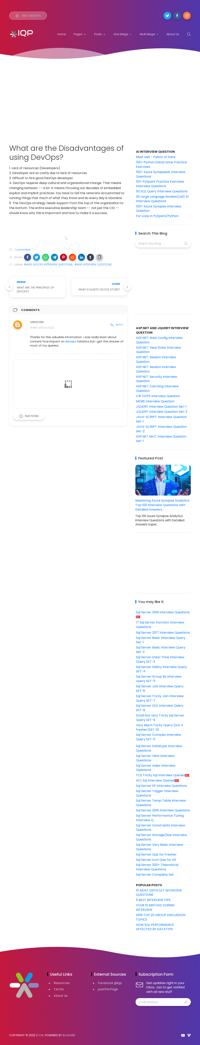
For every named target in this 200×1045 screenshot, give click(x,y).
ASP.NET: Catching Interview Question (157, 388)
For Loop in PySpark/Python (157, 216)
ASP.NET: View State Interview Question (158, 349)
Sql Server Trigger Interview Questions (157, 793)
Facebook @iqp (110, 983)
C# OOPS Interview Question (158, 396)
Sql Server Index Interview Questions (155, 767)
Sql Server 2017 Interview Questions (163, 632)
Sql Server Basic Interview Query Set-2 (160, 649)
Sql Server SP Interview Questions (161, 785)
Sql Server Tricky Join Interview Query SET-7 (160, 698)
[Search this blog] (163, 243)
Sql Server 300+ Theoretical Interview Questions (157, 867)
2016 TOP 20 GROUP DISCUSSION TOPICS (160, 917)
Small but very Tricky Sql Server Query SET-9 (160, 717)
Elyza (40, 1035)
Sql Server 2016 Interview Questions (163, 810)
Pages (80, 34)
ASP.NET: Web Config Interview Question (159, 340)
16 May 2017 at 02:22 (42, 327)
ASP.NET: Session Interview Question (156, 359)
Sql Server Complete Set (155, 874)
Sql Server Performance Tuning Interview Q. (160, 817)
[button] (27, 257)
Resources (62, 983)
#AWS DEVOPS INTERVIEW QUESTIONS (48, 264)
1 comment (22, 250)
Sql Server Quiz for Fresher (156, 854)
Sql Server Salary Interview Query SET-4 (161, 669)
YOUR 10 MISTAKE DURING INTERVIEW (155, 907)
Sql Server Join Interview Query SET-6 (160, 688)
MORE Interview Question (155, 401)
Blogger (69, 1035)
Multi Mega (149, 34)
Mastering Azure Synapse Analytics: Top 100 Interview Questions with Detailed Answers (162, 505)
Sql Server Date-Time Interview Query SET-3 (160, 659)
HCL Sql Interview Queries (157, 780)
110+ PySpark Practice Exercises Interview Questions (160, 183)
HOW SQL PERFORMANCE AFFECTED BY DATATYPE (155, 927)
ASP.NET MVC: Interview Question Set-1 (161, 438)
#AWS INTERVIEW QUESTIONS (93, 264)
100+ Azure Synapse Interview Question (158, 208)
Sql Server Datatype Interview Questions (159, 748)
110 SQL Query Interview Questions (162, 191)
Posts (100, 34)
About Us (173, 34)
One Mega (122, 34)
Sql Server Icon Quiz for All (156, 859)
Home (61, 34)
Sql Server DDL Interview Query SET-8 (159, 707)
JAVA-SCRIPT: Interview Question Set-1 (161, 419)
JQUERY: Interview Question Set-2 (161, 411)
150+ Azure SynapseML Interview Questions (160, 174)
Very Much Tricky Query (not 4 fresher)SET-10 (159, 727)
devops (71, 341)
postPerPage (108, 989)
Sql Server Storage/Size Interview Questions (161, 837)
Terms (59, 989)
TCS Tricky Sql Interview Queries (163, 775)
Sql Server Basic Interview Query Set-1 (160, 640)
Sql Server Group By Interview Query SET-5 (158, 678)
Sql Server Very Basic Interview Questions (159, 846)
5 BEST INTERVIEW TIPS (153, 900)
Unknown (37, 322)
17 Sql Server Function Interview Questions (160, 624)
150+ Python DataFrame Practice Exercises (161, 164)
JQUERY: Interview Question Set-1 (161, 406)
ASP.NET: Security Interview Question (156, 378)
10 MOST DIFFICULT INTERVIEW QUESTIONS (159, 892)
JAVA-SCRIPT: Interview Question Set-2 (161, 428)
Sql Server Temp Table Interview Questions (161, 802)
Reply (116, 325)
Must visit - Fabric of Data (155, 157)
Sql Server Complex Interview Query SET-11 (158, 736)
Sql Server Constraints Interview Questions (160, 827)
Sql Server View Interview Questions (155, 758)
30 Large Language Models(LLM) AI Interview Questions (162, 198)
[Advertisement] (100, 97)
